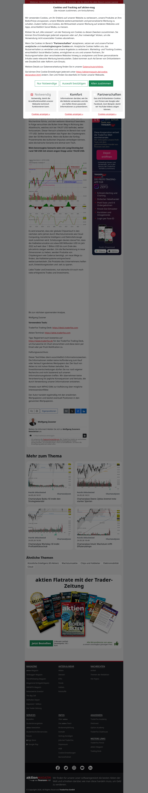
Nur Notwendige (47, 83)
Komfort (76, 94)
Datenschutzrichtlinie (93, 66)
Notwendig (43, 94)
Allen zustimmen (101, 83)
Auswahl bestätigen (74, 83)
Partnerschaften (109, 94)
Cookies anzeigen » (41, 114)
